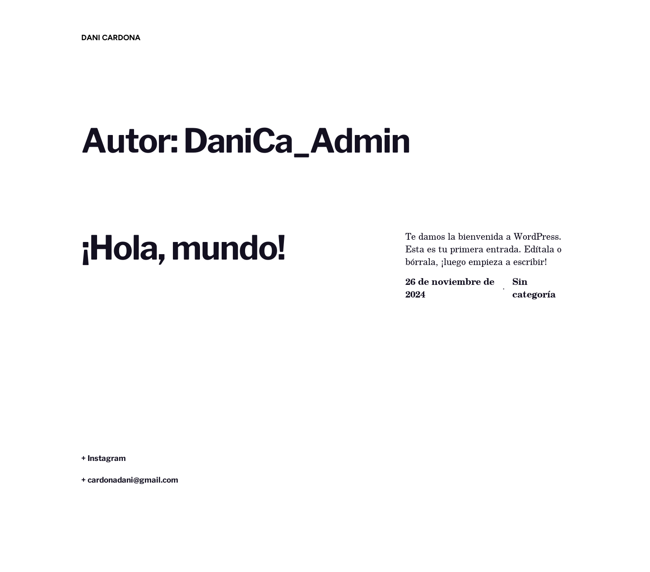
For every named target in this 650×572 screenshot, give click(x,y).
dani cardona (110, 37)
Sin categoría (534, 287)
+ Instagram (103, 458)
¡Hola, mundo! (183, 248)
